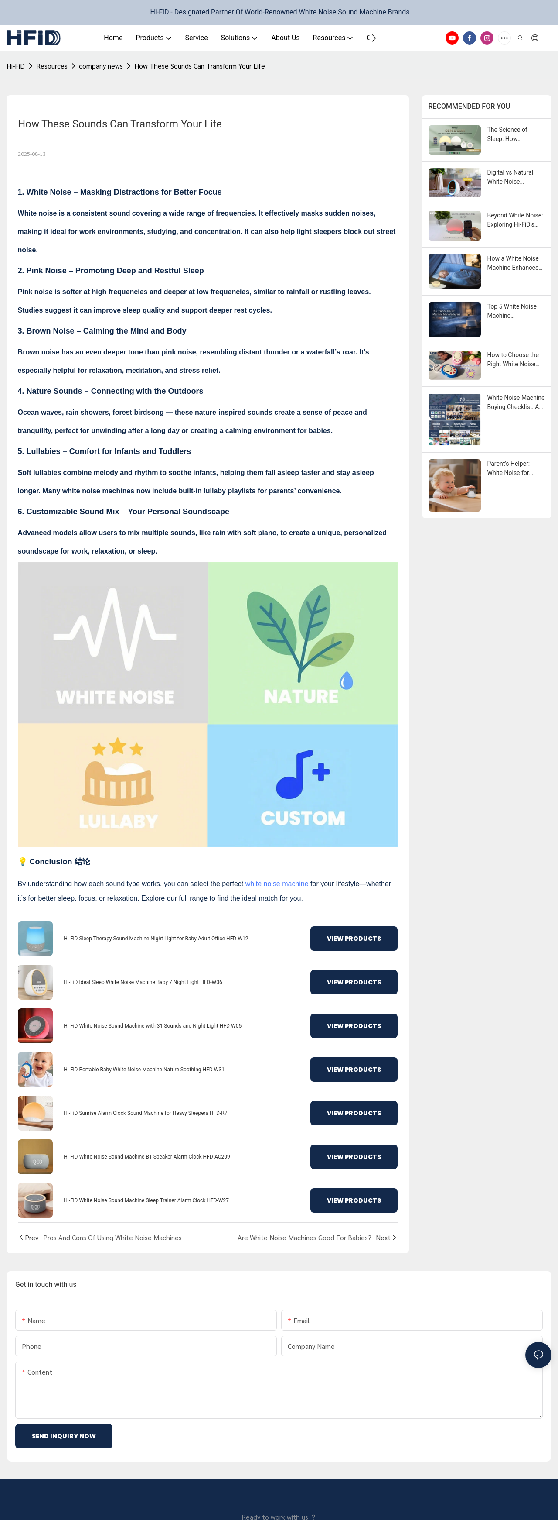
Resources (52, 65)
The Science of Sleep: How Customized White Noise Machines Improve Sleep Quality (512, 135)
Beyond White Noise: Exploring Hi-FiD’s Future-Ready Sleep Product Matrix (515, 220)
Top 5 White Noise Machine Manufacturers (512, 311)
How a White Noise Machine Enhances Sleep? (513, 263)
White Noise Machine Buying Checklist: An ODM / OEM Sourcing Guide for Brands (516, 403)
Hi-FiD (16, 65)
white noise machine (277, 883)
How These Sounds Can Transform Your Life (199, 65)
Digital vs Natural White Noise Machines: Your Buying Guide (510, 177)
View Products (354, 938)
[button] (373, 38)
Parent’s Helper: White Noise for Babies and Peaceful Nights (515, 469)
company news (101, 65)
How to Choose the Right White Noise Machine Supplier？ (514, 360)
